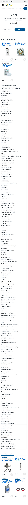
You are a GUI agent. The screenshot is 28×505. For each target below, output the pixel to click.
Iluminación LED (5, 63)
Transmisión (4, 457)
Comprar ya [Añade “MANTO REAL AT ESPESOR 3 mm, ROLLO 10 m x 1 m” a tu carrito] (24, 474)
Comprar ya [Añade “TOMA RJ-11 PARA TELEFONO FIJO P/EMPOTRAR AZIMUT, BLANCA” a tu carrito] (11, 59)
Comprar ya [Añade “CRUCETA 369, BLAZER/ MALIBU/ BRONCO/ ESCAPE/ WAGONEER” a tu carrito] (11, 474)
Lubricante (5, 479)
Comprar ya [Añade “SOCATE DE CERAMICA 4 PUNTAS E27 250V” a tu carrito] (24, 59)
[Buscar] (25, 8)
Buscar (20, 29)
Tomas (3, 42)
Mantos (16, 457)
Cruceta (4, 457)
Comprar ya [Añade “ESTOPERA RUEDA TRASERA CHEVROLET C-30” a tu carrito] (24, 496)
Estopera (17, 479)
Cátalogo (24, 1)
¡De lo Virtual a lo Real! (7, 1)
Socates (17, 42)
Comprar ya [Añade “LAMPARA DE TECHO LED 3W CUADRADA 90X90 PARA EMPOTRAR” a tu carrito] (11, 80)
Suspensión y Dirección (20, 478)
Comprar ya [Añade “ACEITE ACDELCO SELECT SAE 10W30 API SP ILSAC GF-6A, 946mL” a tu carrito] (11, 496)
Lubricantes (4, 478)
